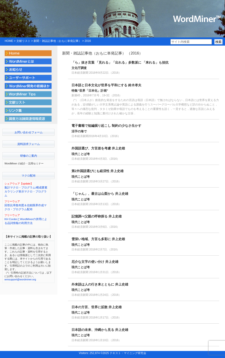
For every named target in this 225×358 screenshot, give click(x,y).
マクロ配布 (29, 175)
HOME (9, 41)
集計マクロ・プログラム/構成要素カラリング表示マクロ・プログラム (25, 191)
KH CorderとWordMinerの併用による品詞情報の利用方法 (25, 221)
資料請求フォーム (28, 144)
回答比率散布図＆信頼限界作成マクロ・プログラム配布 (25, 207)
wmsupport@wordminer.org (20, 279)
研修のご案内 (28, 155)
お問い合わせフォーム (29, 132)
